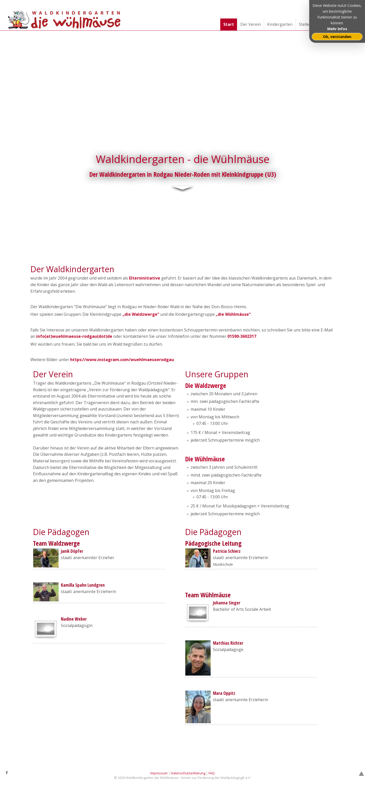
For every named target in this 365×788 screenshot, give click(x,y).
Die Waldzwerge (205, 385)
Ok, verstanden (337, 36)
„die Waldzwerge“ (140, 314)
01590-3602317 (241, 336)
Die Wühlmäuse (205, 458)
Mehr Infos (337, 28)
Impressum (159, 772)
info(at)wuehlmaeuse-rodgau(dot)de (74, 336)
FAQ (212, 772)
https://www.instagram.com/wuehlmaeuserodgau (122, 359)
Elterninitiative (144, 278)
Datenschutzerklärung (188, 772)
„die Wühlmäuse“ (233, 314)
